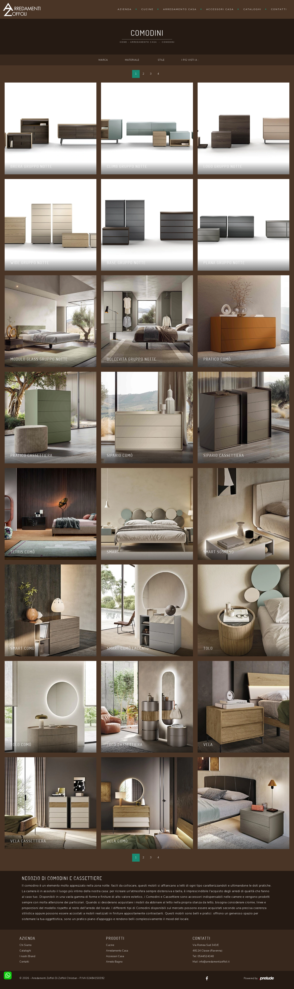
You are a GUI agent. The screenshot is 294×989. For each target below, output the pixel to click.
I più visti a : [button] (190, 59)
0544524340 (206, 956)
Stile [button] (161, 59)
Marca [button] (103, 59)
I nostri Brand (27, 956)
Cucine (147, 9)
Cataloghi (252, 9)
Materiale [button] (132, 59)
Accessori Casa (220, 9)
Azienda (125, 9)
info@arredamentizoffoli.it (214, 961)
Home (123, 42)
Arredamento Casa (180, 9)
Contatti (279, 9)
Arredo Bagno (114, 961)
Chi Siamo (26, 945)
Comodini (168, 42)
